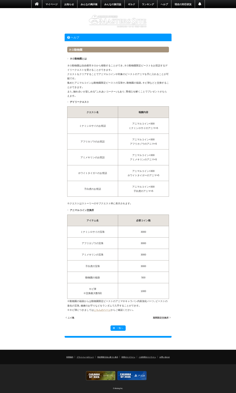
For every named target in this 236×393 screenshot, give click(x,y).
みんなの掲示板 (89, 4)
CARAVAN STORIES (118, 21)
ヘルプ (164, 4)
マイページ (52, 4)
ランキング (148, 4)
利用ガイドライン (128, 357)
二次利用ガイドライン (147, 357)
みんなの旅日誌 (112, 4)
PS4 (132, 375)
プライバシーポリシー (85, 357)
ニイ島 (71, 317)
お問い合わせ (164, 357)
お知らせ (69, 4)
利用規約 (69, 357)
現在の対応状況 (183, 4)
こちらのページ (102, 309)
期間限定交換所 (161, 317)
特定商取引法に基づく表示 (107, 357)
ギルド (131, 4)
